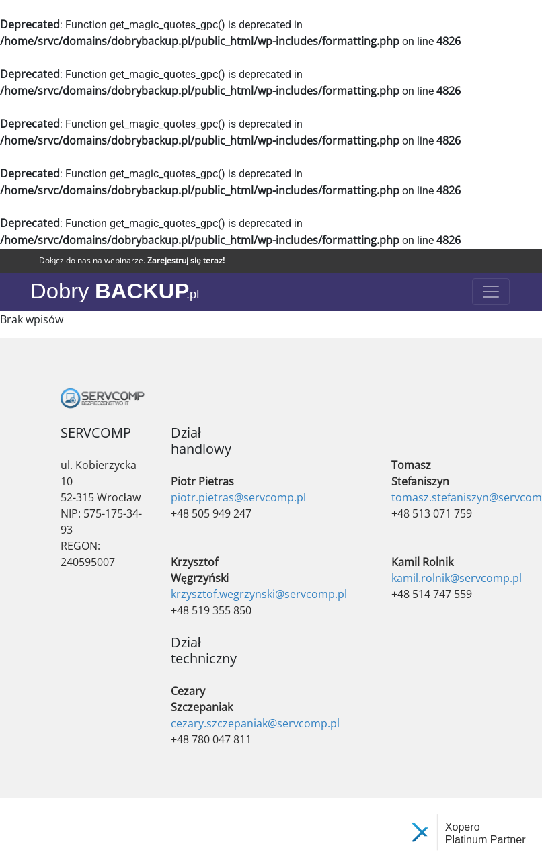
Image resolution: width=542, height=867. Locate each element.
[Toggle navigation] (491, 291)
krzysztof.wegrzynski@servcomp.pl (259, 594)
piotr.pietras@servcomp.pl (238, 497)
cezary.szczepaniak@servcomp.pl (255, 723)
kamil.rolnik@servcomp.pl (456, 578)
